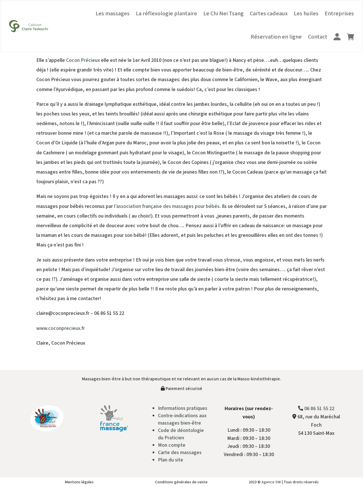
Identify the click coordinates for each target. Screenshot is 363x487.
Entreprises (339, 14)
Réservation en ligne (276, 37)
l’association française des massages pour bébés (167, 206)
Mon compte (171, 445)
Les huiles (306, 14)
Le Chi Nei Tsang (223, 14)
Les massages (113, 14)
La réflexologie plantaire (166, 14)
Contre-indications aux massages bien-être (182, 419)
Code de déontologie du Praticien (181, 434)
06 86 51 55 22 (316, 408)
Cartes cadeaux (269, 14)
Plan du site (170, 459)
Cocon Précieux (83, 60)
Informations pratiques (182, 408)
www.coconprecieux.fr (60, 328)
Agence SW (271, 482)
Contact (317, 37)
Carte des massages (180, 452)
